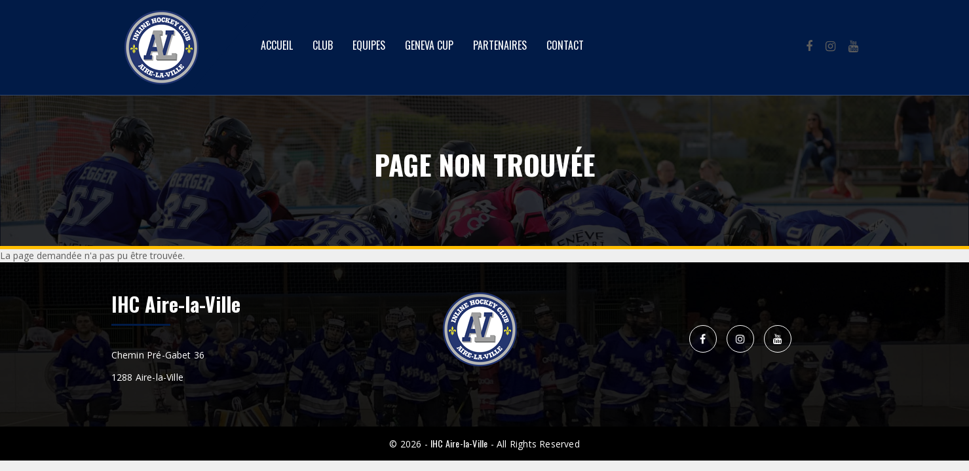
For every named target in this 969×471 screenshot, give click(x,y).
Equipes (368, 45)
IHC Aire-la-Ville (458, 443)
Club (323, 45)
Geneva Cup (429, 45)
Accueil (277, 45)
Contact (565, 45)
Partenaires (500, 45)
